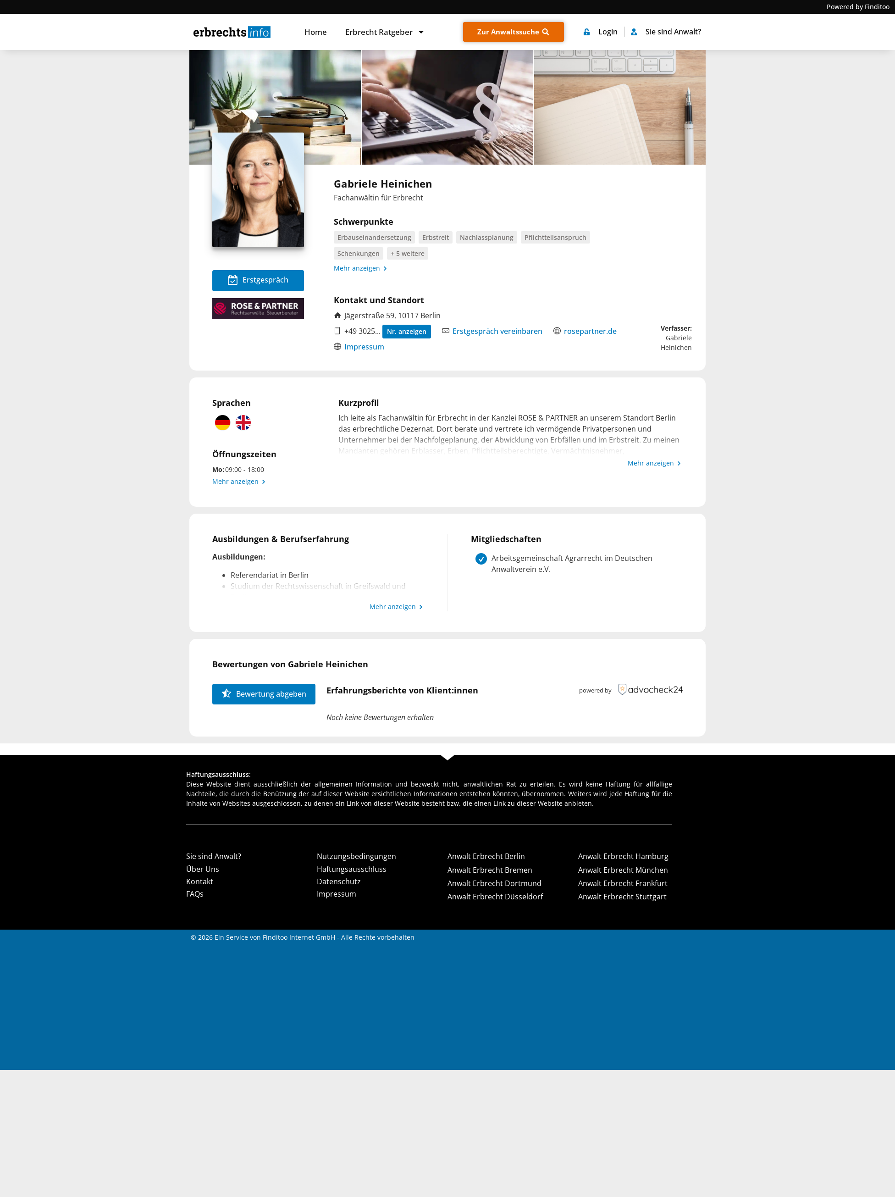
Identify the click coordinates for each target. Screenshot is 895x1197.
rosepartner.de (590, 331)
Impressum (364, 347)
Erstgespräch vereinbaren (497, 331)
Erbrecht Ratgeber (385, 31)
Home (315, 32)
